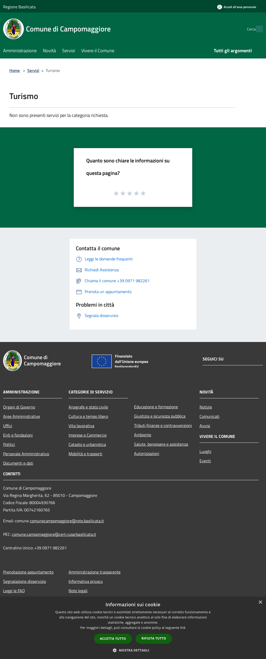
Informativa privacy (86, 581)
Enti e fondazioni (18, 435)
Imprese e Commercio (88, 435)
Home (14, 70)
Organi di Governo (19, 407)
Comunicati (210, 416)
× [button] (260, 602)
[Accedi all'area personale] (236, 7)
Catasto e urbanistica (87, 444)
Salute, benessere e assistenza (161, 444)
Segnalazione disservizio (24, 581)
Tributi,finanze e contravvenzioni (163, 425)
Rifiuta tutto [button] (154, 638)
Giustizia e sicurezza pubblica (159, 416)
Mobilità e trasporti (85, 454)
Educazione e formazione (156, 407)
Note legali (78, 591)
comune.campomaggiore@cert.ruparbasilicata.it (54, 534)
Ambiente (142, 435)
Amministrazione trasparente (95, 572)
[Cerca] (256, 29)
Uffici (7, 426)
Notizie (206, 407)
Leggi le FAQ (14, 591)
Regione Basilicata (19, 7)
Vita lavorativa (81, 426)
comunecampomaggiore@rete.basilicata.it (67, 521)
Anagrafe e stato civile (88, 407)
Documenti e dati (18, 463)
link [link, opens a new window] (183, 627)
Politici (9, 444)
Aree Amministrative (21, 416)
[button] (133, 650)
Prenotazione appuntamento (28, 572)
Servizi (33, 70)
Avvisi (205, 426)
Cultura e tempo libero (88, 416)
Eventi (205, 461)
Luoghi (205, 451)
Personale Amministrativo (26, 454)
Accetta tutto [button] (113, 638)
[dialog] (133, 628)
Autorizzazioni (146, 453)
